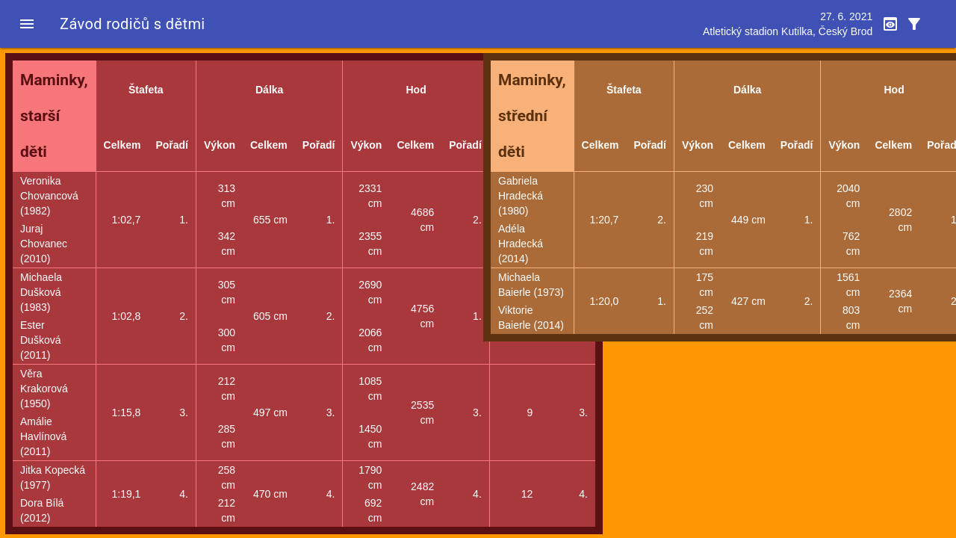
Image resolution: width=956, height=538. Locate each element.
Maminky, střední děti (532, 116)
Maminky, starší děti (54, 116)
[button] (27, 24)
